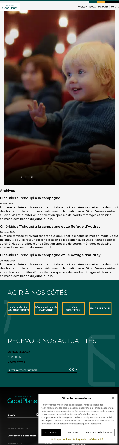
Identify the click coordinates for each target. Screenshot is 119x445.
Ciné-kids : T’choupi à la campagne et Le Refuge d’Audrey (50, 227)
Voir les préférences (99, 432)
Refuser (72, 432)
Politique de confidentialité (88, 439)
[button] (112, 398)
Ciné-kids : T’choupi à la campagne (30, 198)
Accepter (51, 432)
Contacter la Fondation (22, 435)
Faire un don (93, 2)
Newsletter (101, 2)
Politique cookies (61, 439)
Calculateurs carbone (112, 2)
